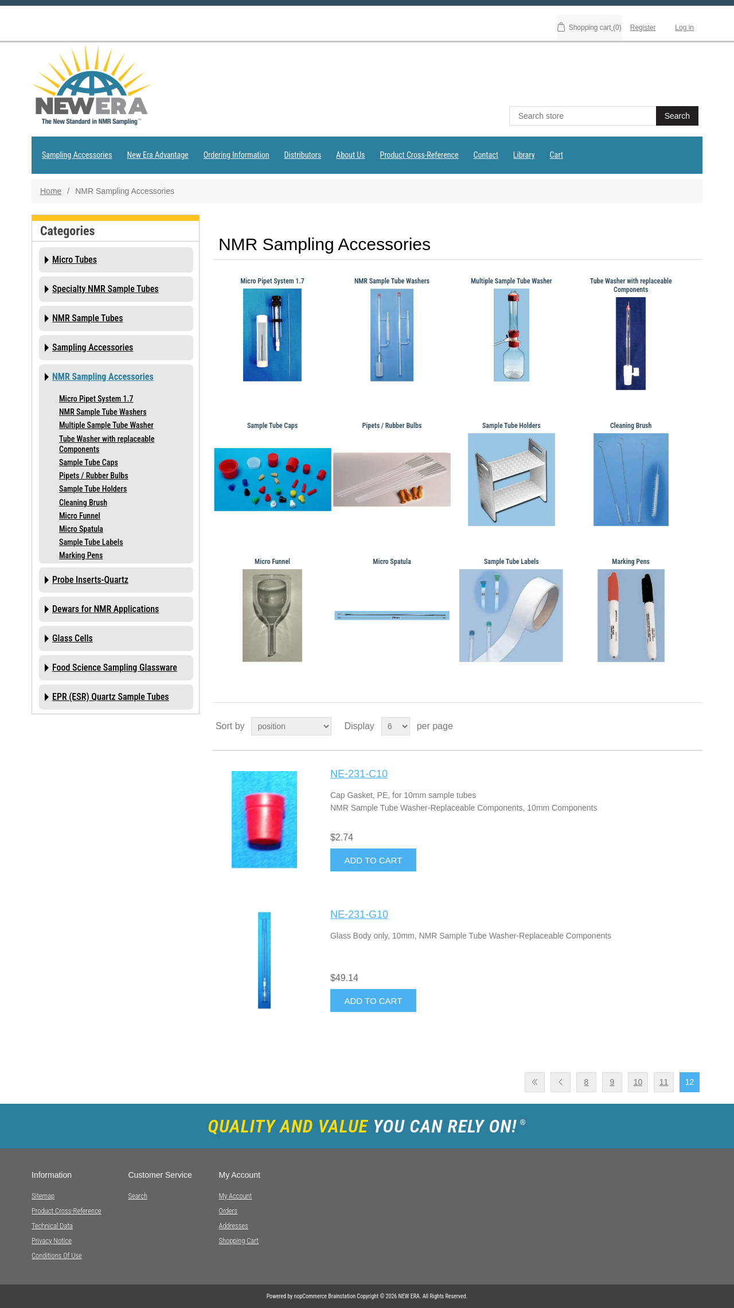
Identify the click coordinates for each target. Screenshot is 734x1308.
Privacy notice (52, 1240)
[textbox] (583, 116)
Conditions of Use (57, 1255)
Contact (486, 154)
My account (235, 1196)
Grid (672, 726)
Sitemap (43, 1196)
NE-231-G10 (359, 914)
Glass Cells (72, 638)
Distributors (303, 154)
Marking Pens (81, 555)
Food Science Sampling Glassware (114, 667)
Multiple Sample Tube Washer (106, 425)
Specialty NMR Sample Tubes (105, 288)
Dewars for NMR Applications (105, 609)
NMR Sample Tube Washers (103, 411)
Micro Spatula (81, 529)
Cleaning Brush (83, 502)
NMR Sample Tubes (87, 318)
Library (524, 154)
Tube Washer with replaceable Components (106, 444)
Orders (227, 1210)
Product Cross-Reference (419, 154)
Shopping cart (238, 1240)
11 (664, 1082)
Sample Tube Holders (93, 488)
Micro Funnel (79, 515)
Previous (560, 1082)
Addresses (233, 1225)
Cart (556, 154)
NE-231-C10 (359, 774)
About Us (350, 154)
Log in (684, 28)
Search (137, 1196)
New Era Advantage (158, 154)
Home (50, 191)
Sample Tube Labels (91, 542)
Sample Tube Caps (88, 462)
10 (638, 1082)
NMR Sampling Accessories (103, 376)
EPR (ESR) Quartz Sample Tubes (110, 696)
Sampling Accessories (77, 154)
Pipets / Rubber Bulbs (93, 475)
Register (643, 28)
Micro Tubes (74, 259)
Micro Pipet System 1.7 (96, 398)
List (693, 726)
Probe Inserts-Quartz (90, 579)
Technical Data (52, 1225)
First (535, 1082)
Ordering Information (237, 154)
